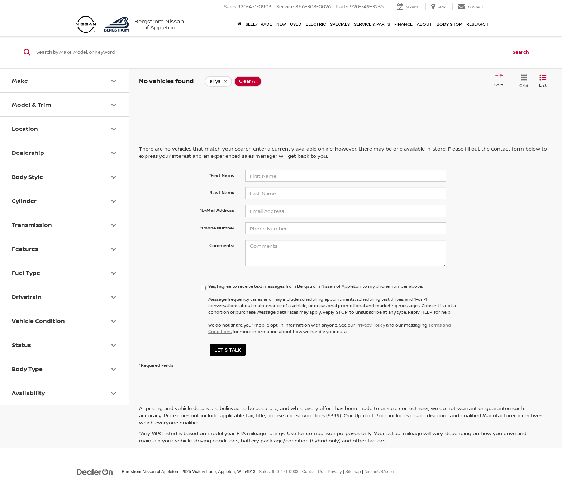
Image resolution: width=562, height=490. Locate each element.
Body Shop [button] (449, 24)
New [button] (281, 24)
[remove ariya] (218, 81)
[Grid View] (522, 81)
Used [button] (295, 24)
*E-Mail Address (217, 210)
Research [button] (477, 24)
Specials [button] (340, 24)
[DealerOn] (95, 471)
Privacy (335, 471)
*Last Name (222, 193)
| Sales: (277, 471)
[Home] (239, 24)
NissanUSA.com (379, 471)
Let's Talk (227, 349)
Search (521, 52)
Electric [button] (316, 24)
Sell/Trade (259, 24)
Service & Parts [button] (372, 24)
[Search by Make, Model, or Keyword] (270, 52)
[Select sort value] (501, 81)
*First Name (221, 175)
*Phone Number (217, 228)
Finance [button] (403, 24)
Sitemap (353, 471)
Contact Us (312, 471)
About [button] (424, 24)
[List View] (543, 81)
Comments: (221, 245)
